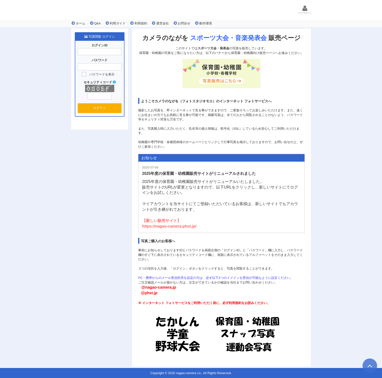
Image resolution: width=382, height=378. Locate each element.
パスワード (99, 60)
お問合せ (182, 23)
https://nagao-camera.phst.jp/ (169, 226)
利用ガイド (116, 23)
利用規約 (138, 23)
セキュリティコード (100, 82)
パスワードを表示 (102, 74)
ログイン (99, 108)
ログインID (99, 45)
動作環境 (203, 23)
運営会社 (160, 23)
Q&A (95, 23)
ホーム (78, 23)
